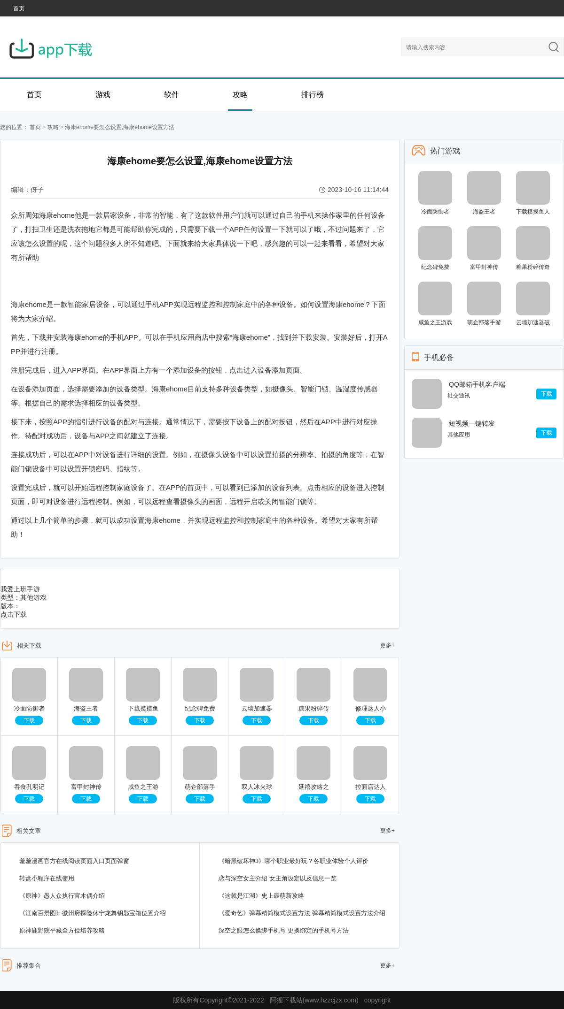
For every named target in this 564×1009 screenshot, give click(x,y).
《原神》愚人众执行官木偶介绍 (62, 895)
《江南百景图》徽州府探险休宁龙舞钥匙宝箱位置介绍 (92, 913)
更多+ (387, 645)
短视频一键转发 (472, 423)
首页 (18, 8)
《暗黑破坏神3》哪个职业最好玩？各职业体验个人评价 (293, 860)
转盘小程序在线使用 (46, 878)
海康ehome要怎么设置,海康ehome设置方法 (119, 127)
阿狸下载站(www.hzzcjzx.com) (314, 1000)
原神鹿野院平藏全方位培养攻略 (62, 930)
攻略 (240, 95)
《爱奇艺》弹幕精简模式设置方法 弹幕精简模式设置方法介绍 (302, 913)
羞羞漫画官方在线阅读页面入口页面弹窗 (74, 860)
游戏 (102, 95)
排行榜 (312, 95)
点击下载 (13, 614)
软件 (171, 95)
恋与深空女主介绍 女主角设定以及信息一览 (278, 878)
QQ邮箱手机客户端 (477, 384)
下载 (29, 720)
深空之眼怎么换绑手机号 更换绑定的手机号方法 (284, 930)
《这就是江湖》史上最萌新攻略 (261, 895)
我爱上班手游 (20, 589)
